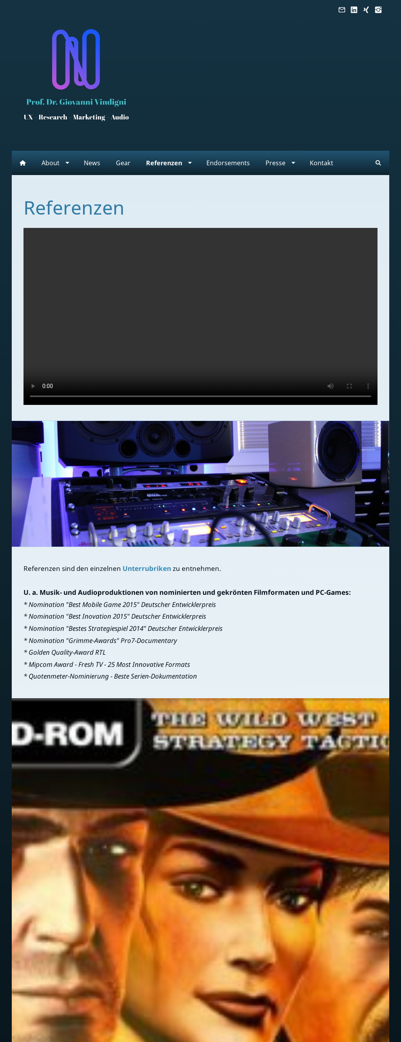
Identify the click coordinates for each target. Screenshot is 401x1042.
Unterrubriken (147, 568)
